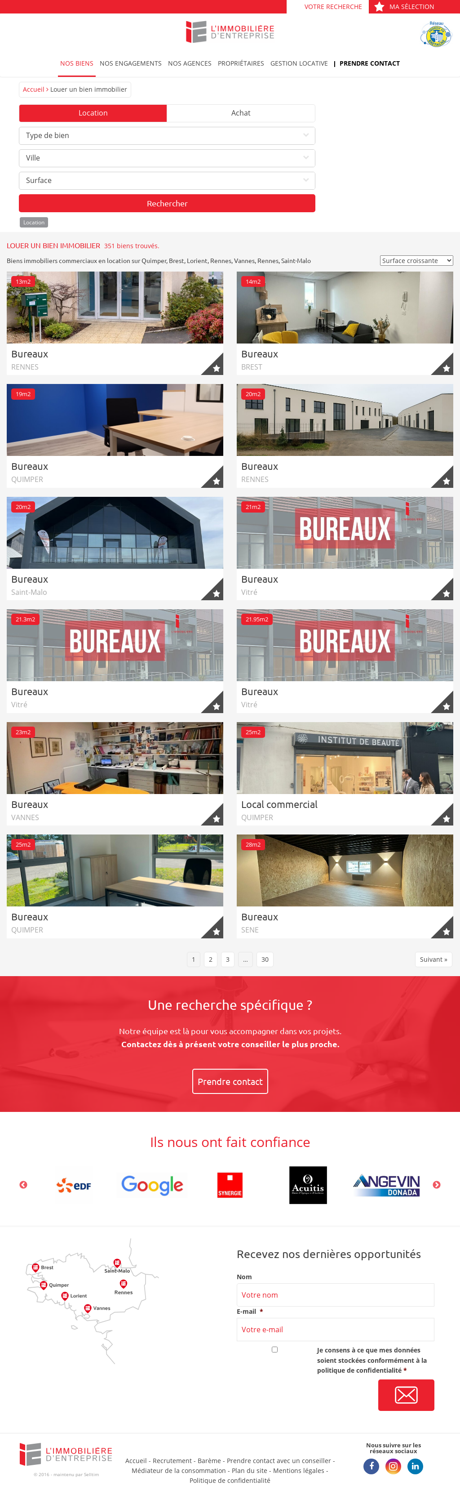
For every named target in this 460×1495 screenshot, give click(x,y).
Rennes (220, 260)
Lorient (197, 260)
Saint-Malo (296, 260)
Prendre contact (370, 63)
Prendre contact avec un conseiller (279, 1460)
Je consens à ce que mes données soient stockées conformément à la (372, 1360)
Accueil (33, 89)
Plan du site (249, 1470)
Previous (23, 1185)
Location (93, 113)
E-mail (250, 1312)
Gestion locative (299, 63)
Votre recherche (333, 6)
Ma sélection (404, 6)
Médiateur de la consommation (179, 1470)
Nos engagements (131, 63)
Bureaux (29, 353)
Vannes (244, 260)
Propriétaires (241, 63)
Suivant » (433, 959)
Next (436, 1185)
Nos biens (76, 63)
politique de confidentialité (359, 1370)
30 (265, 959)
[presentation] (305, 1395)
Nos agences (190, 63)
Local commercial (279, 804)
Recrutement (172, 1460)
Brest (176, 260)
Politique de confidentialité (230, 1480)
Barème (209, 1460)
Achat (241, 113)
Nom (244, 1277)
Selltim (91, 1474)
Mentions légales (298, 1470)
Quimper (154, 260)
